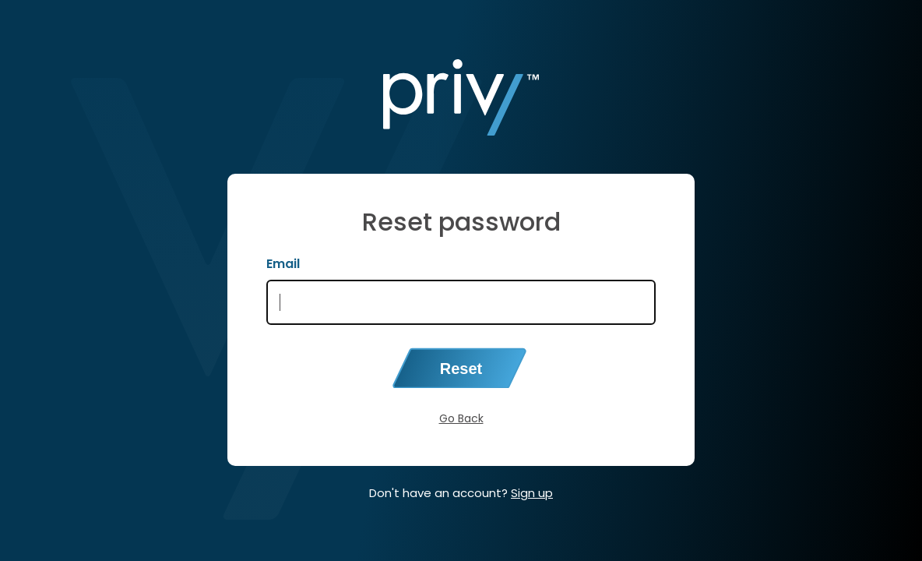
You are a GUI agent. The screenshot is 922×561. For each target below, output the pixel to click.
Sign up (532, 493)
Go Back (461, 418)
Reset (461, 368)
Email (283, 264)
